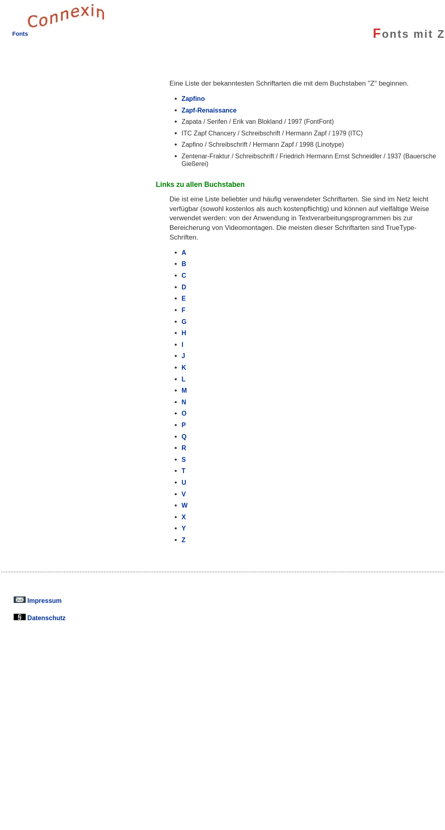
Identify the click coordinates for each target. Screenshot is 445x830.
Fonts (20, 34)
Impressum (38, 600)
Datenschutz (40, 617)
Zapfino (193, 98)
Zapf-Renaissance (209, 110)
